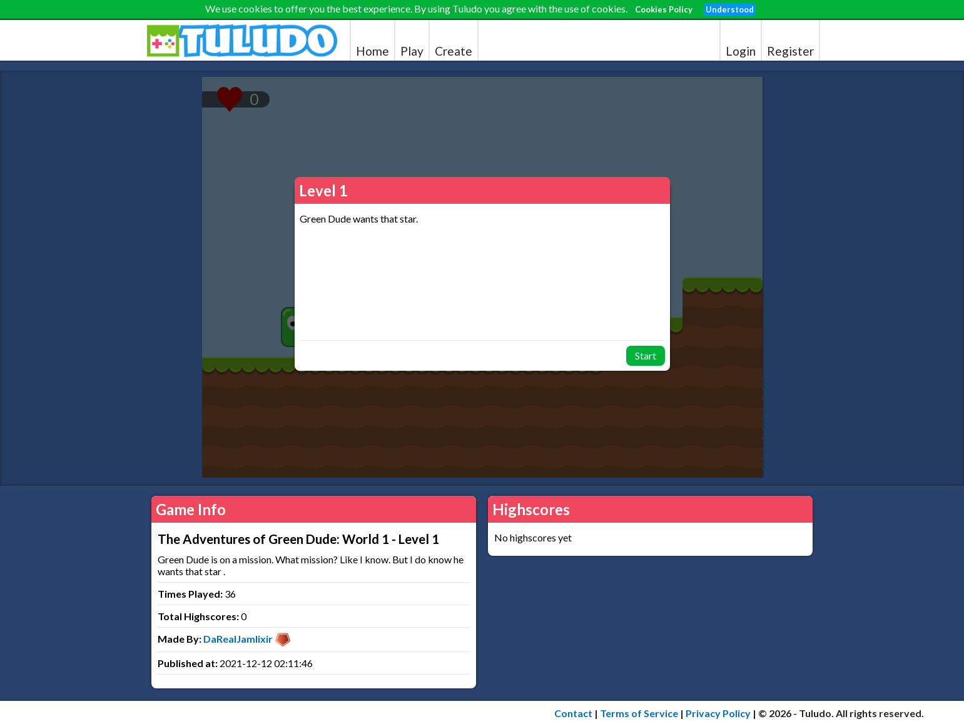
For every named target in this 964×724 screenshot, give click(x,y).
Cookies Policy (664, 9)
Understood (730, 9)
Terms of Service (639, 713)
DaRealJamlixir (238, 639)
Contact (573, 713)
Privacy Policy (718, 713)
